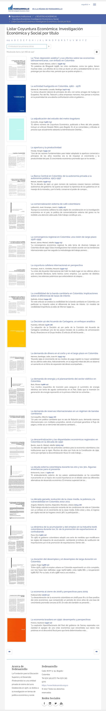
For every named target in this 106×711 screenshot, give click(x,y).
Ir (48, 46)
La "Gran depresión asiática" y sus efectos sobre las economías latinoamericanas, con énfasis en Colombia (63, 59)
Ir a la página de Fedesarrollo (47, 9)
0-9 (8, 40)
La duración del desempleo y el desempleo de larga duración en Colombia (64, 560)
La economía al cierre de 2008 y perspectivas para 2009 (59, 591)
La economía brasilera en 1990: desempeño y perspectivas (61, 619)
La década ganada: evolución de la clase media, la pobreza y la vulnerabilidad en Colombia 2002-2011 (63, 500)
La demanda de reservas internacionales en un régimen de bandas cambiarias (65, 412)
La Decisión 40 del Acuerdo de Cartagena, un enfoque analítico (63, 321)
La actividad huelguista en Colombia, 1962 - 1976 (56, 86)
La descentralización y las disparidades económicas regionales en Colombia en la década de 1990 (64, 440)
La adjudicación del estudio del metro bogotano (55, 118)
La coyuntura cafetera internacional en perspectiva (57, 265)
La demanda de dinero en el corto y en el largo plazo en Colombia (64, 353)
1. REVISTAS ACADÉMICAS (46, 16)
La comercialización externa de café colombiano (55, 204)
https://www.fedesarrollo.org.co (55, 685)
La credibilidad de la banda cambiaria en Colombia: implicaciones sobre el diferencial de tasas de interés (64, 294)
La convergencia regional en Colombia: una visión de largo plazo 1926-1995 (63, 238)
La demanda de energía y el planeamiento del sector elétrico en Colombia (63, 379)
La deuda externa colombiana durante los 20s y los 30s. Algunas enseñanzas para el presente (63, 468)
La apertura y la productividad (46, 147)
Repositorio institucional (21, 16)
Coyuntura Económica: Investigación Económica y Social (35, 19)
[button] (86, 4)
